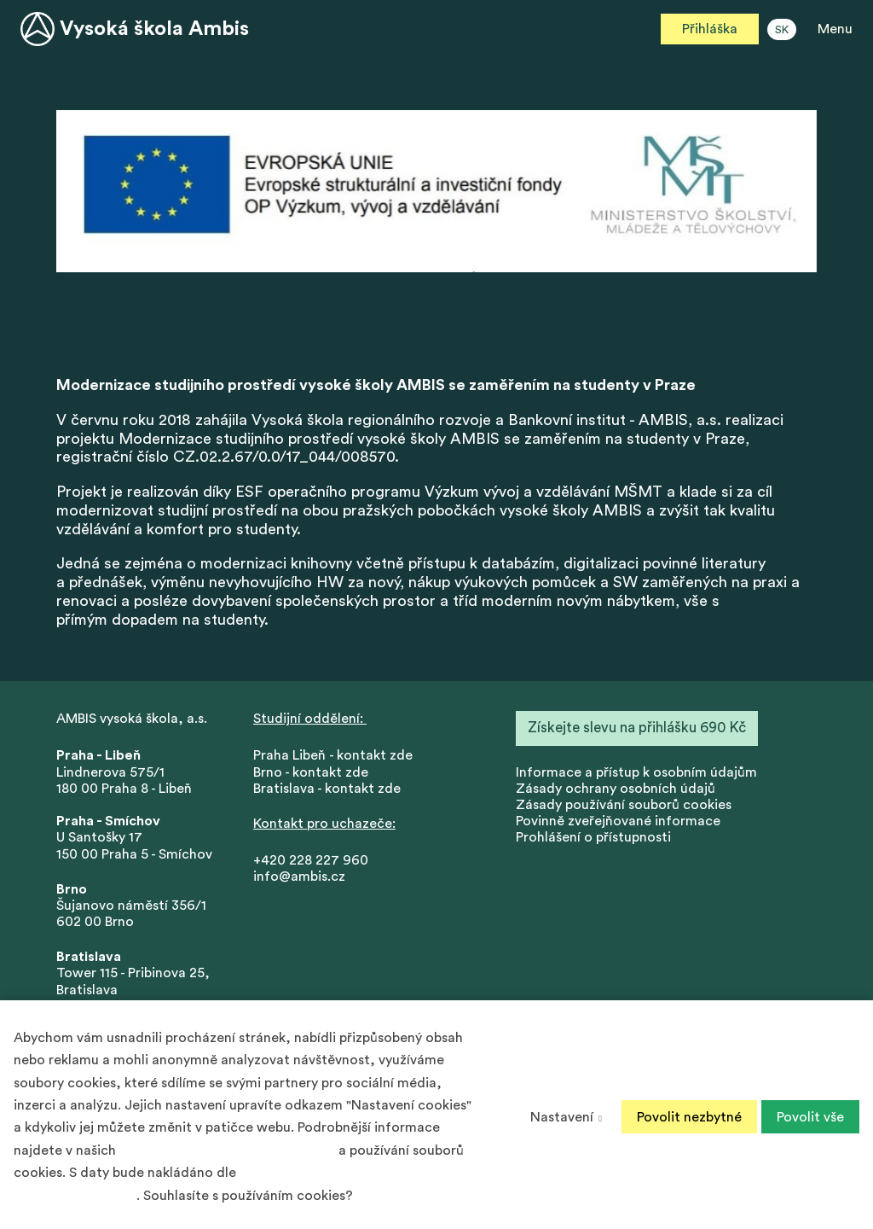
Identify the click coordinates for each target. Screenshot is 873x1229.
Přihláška (709, 29)
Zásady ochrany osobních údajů (615, 788)
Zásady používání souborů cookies (623, 805)
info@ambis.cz (299, 876)
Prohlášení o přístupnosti (593, 837)
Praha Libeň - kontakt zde (336, 755)
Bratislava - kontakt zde (327, 788)
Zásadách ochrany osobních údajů (227, 1150)
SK (782, 30)
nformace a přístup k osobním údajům (638, 772)
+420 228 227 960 (310, 860)
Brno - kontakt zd (307, 772)
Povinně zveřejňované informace (618, 821)
